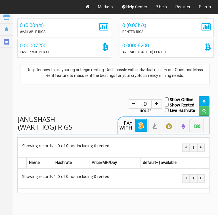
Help (161, 7)
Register (182, 7)
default (150, 162)
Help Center (134, 7)
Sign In (205, 7)
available (169, 162)
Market (106, 7)
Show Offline (179, 99)
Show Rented (179, 104)
